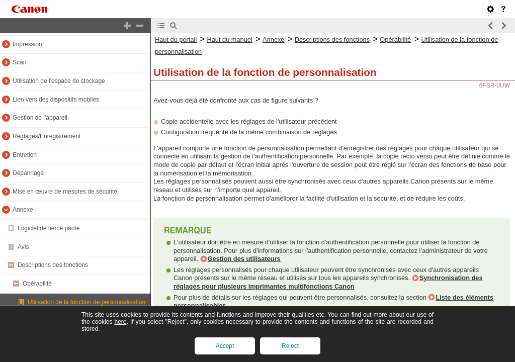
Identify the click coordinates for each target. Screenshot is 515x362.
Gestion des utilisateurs (244, 258)
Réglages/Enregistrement (46, 136)
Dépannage (28, 172)
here (120, 321)
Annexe (23, 209)
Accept (225, 345)
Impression (27, 44)
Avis (23, 246)
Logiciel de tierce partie (48, 228)
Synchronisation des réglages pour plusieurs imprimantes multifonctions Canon (328, 282)
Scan (19, 62)
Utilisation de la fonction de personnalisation (86, 302)
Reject (290, 345)
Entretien (25, 154)
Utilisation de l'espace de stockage (59, 80)
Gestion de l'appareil (40, 117)
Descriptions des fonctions (53, 264)
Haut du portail (176, 39)
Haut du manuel (229, 39)
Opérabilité (37, 283)
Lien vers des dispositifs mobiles (56, 99)
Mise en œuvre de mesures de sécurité (65, 191)
